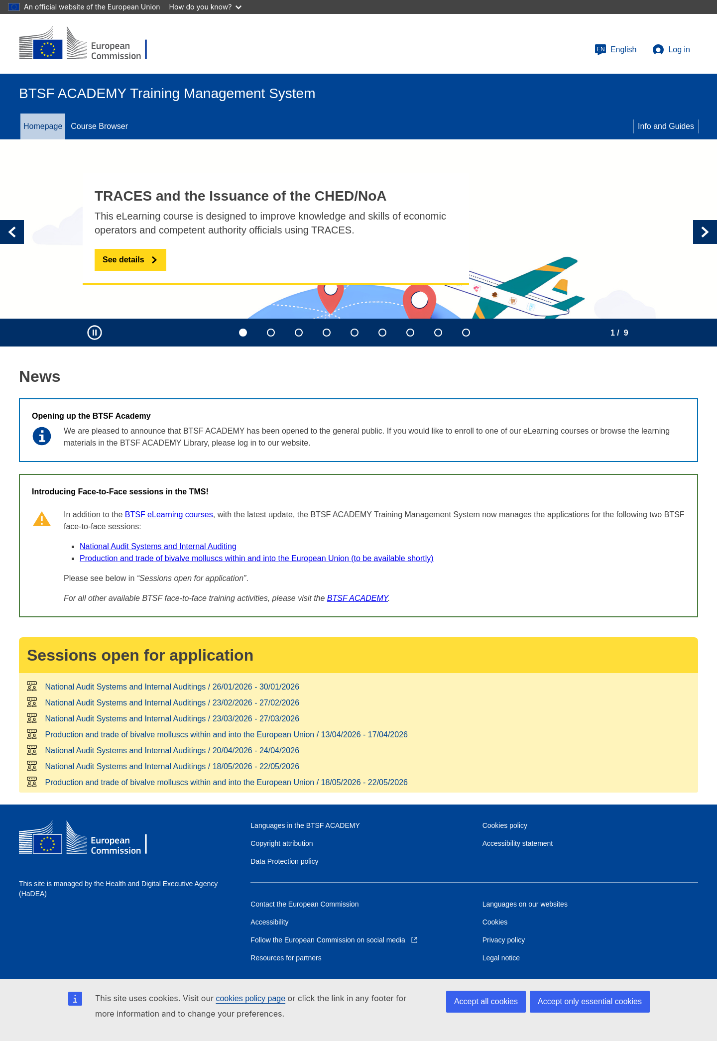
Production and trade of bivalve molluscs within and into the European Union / (226, 734)
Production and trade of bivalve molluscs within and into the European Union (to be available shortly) (257, 558)
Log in (671, 50)
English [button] (615, 50)
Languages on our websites (525, 904)
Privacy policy (503, 940)
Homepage (42, 126)
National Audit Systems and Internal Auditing (158, 546)
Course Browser (99, 126)
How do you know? (205, 6)
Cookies (495, 922)
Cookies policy (504, 825)
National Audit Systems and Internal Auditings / (172, 687)
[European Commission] (91, 44)
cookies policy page (250, 998)
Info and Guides (666, 126)
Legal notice (501, 958)
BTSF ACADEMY (357, 598)
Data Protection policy (284, 861)
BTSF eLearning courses (169, 514)
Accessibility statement (517, 843)
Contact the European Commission (304, 904)
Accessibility (269, 922)
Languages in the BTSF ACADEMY (304, 825)
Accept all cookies (486, 1001)
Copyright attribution (281, 843)
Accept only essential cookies (590, 1001)
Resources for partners (285, 958)
